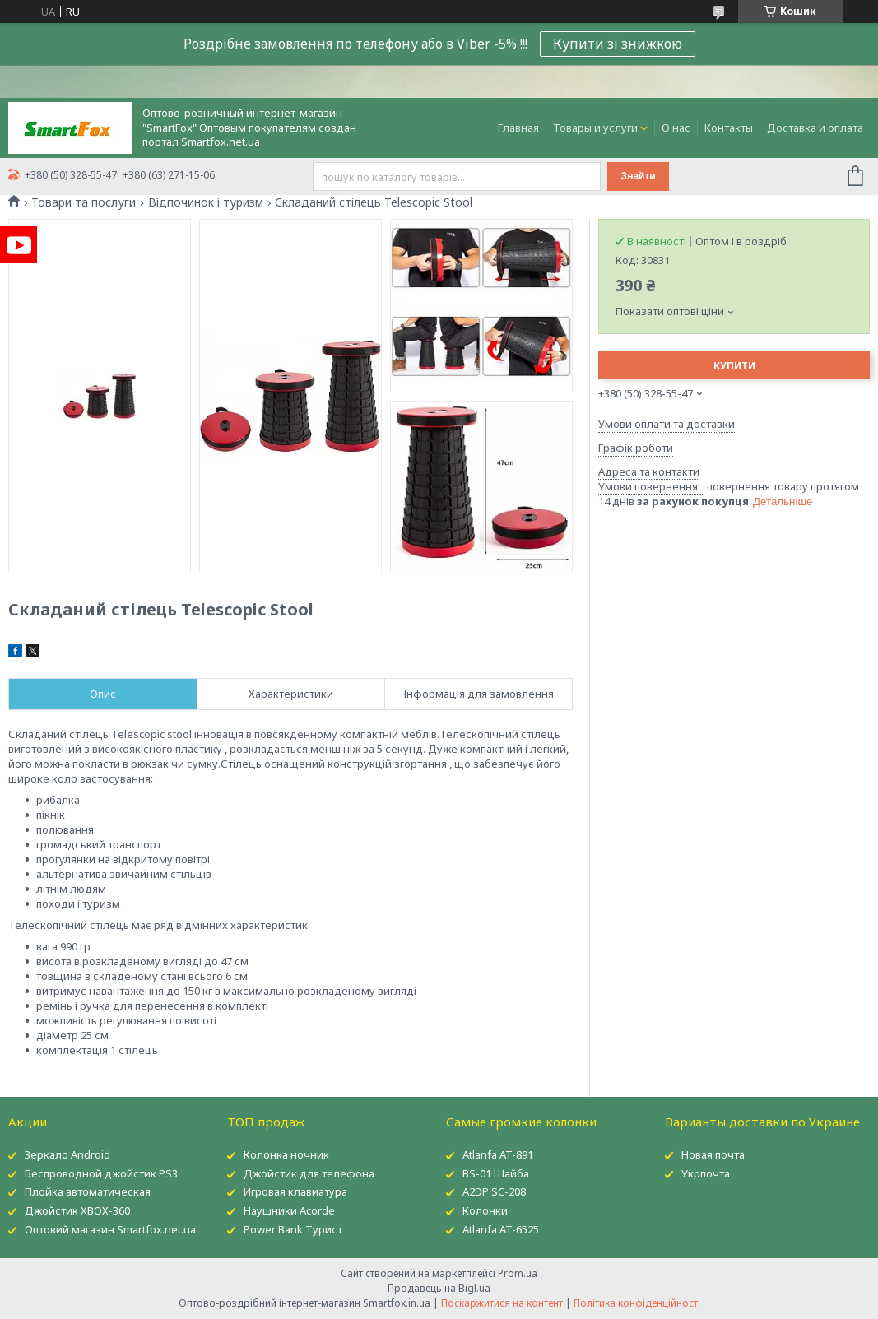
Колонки (485, 1210)
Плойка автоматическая (88, 1191)
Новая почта (713, 1154)
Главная (518, 127)
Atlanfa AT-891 (497, 1154)
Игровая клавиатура (295, 1191)
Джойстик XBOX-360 (77, 1210)
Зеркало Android (67, 1154)
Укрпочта (705, 1173)
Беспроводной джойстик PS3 (101, 1173)
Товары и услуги (595, 127)
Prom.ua (517, 1273)
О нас (676, 127)
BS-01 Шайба (495, 1173)
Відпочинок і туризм (205, 202)
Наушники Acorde (289, 1210)
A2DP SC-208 (494, 1191)
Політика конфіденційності (637, 1303)
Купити (734, 366)
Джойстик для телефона (309, 1173)
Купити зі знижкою (617, 44)
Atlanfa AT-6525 (500, 1229)
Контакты (728, 127)
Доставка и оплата (815, 127)
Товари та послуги (83, 202)
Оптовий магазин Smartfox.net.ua (110, 1229)
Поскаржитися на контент (502, 1303)
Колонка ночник (286, 1154)
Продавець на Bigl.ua (439, 1288)
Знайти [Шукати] (638, 176)
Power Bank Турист (293, 1229)
